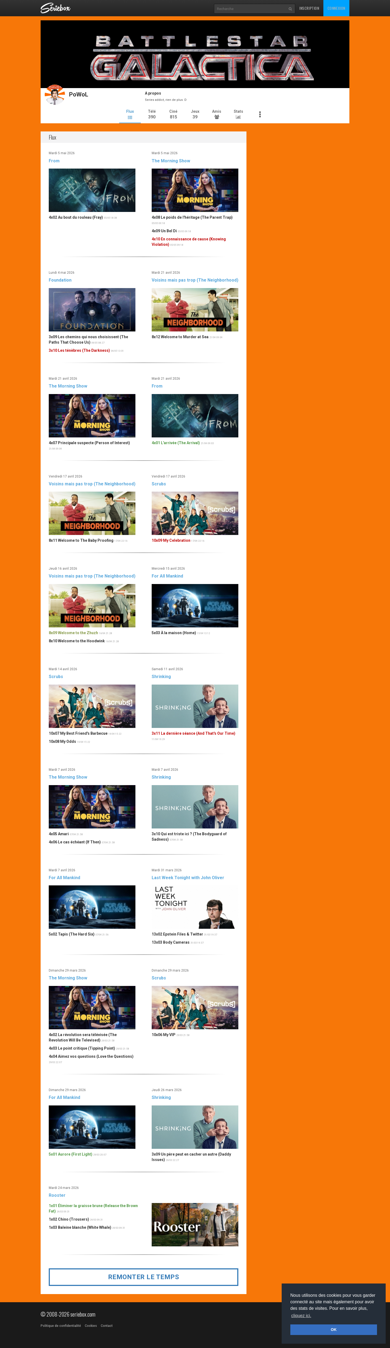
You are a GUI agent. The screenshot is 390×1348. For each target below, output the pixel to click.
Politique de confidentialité (61, 1326)
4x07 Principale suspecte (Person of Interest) (89, 442)
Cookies (91, 1326)
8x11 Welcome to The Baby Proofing (81, 540)
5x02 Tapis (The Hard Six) (72, 934)
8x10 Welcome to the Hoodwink (77, 640)
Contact (107, 1326)
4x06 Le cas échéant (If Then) (75, 841)
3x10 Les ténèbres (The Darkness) (79, 350)
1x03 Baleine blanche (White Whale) (80, 1227)
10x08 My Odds (62, 741)
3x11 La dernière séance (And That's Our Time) (193, 733)
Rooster (57, 1195)
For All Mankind (167, 575)
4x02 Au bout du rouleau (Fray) (76, 217)
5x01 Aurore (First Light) (70, 1154)
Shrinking (161, 676)
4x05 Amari (59, 833)
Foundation (60, 279)
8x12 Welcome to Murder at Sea (180, 336)
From (54, 160)
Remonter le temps (143, 1277)
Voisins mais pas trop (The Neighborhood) (195, 279)
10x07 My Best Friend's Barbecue (78, 733)
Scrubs (159, 483)
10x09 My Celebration (171, 540)
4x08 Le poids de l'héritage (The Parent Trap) (192, 217)
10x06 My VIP (164, 1034)
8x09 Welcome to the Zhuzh (73, 632)
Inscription (309, 8)
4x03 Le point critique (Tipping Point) (82, 1048)
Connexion (336, 8)
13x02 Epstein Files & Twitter (177, 934)
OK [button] (334, 1329)
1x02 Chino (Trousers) (69, 1219)
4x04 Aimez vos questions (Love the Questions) (91, 1056)
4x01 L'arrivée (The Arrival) (176, 442)
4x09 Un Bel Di (164, 230)
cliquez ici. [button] (301, 1315)
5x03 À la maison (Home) (174, 632)
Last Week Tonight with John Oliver (188, 877)
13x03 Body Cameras (171, 942)
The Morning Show (171, 160)
